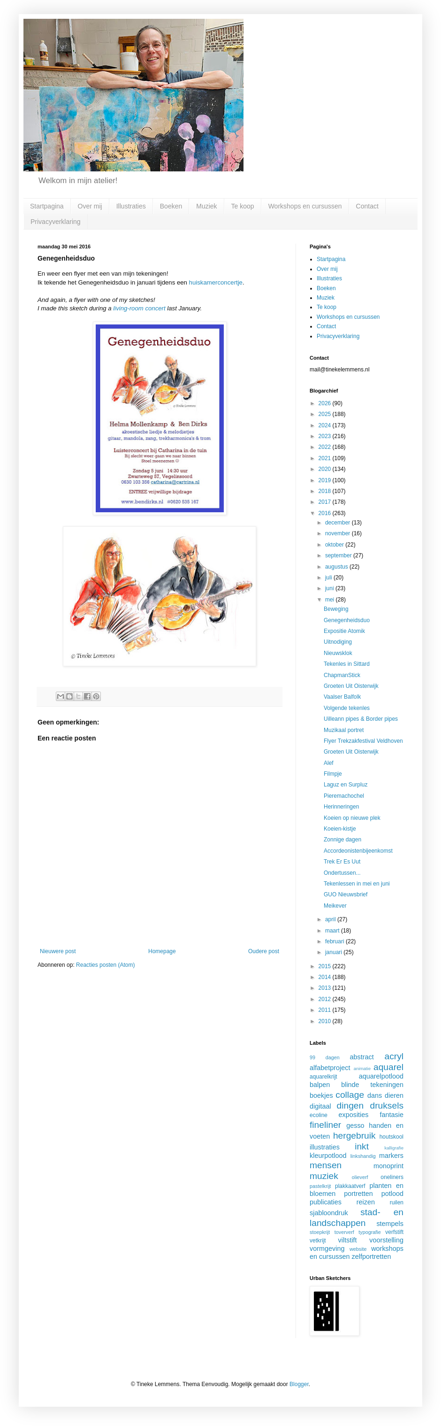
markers (391, 1155)
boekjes (321, 1095)
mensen (326, 1165)
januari (334, 952)
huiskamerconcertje (216, 282)
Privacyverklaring (55, 221)
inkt (362, 1146)
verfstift (394, 1232)
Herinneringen (341, 806)
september (339, 555)
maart (333, 930)
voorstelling (386, 1240)
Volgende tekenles (347, 708)
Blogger (299, 1384)
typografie (369, 1232)
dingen (350, 1105)
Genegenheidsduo (347, 620)
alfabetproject (330, 1067)
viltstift (347, 1240)
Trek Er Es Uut (342, 861)
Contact (367, 206)
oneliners (391, 1177)
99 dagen (325, 1057)
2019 (326, 480)
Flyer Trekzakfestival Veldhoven (363, 741)
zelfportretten (371, 1256)
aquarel (388, 1067)
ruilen (396, 1202)
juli (329, 577)
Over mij (90, 206)
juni (330, 588)
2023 (326, 436)
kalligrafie (393, 1147)
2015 (326, 966)
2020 (326, 469)
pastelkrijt (320, 1186)
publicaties (326, 1202)
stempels (389, 1223)
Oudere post (263, 951)
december (338, 522)
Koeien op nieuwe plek (352, 818)
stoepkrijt (320, 1232)
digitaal (320, 1106)
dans (374, 1095)
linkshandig (363, 1156)
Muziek (206, 206)
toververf (344, 1232)
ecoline (318, 1115)
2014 (326, 977)
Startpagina (47, 206)
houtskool (391, 1136)
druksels (386, 1105)
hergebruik (354, 1136)
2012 (326, 999)
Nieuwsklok (338, 653)
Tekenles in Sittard (347, 664)
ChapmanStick (342, 675)
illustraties (325, 1147)
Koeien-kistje (340, 828)
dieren (394, 1095)
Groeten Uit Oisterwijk (351, 686)
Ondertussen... (342, 873)
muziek (324, 1176)
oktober (335, 544)
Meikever (335, 905)
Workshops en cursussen (305, 206)
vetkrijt (318, 1240)
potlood (392, 1193)
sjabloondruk (329, 1213)
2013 (326, 988)
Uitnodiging (338, 642)
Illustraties (131, 206)
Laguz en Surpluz (345, 784)
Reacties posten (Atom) (105, 965)
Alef (329, 763)
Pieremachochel (344, 796)
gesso (355, 1125)
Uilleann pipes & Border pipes (361, 719)
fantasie (391, 1114)
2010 (326, 1021)
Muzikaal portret (344, 730)
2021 (326, 458)
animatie (362, 1068)
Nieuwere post (58, 951)
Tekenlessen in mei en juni (357, 883)
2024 (326, 425)
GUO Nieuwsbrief (345, 894)
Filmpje (333, 774)
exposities (353, 1114)
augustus (337, 566)
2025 (326, 414)
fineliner (325, 1125)
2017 (326, 502)
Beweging (336, 609)
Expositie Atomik (344, 631)
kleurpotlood (328, 1155)
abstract (362, 1057)
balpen (320, 1084)
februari (335, 941)
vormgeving (327, 1248)
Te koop (242, 206)
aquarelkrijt (323, 1076)
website (358, 1249)
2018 (326, 491)
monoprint (388, 1166)
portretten (358, 1193)
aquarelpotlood (381, 1076)
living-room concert (139, 308)
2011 (326, 1010)
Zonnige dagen (342, 839)
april (331, 919)
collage (349, 1095)
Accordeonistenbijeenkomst (358, 851)
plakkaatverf (350, 1186)
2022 (326, 447)
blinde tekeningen (372, 1084)
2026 (326, 403)
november (338, 533)
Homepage (162, 951)
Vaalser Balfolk (342, 697)
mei (330, 599)
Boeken (171, 206)
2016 (326, 513)
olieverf (360, 1177)
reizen (366, 1202)
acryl (393, 1056)
